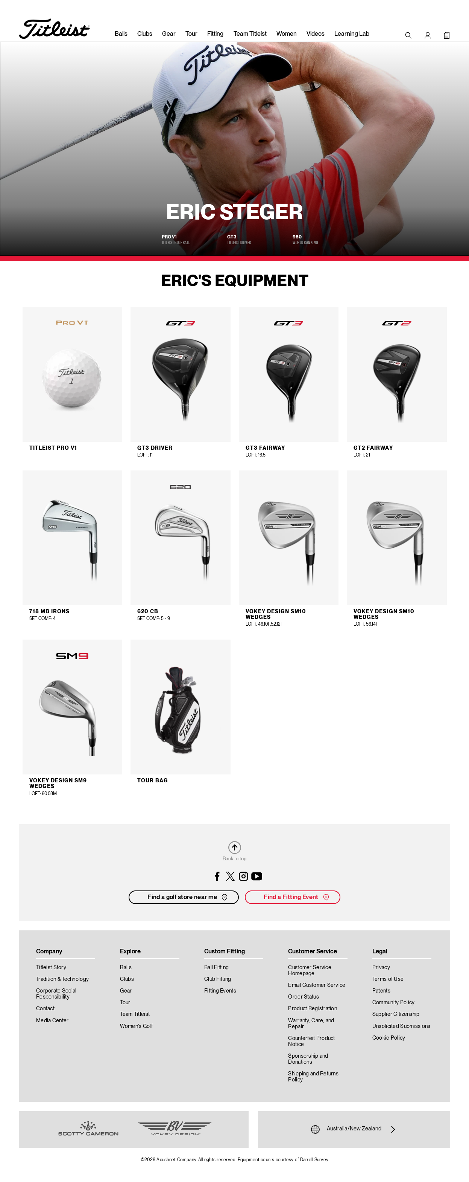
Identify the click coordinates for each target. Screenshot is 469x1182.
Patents (381, 991)
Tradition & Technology (62, 979)
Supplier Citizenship (396, 1014)
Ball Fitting (216, 967)
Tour (191, 34)
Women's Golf (136, 1026)
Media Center (52, 1021)
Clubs (144, 34)
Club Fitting (217, 979)
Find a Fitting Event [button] (297, 897)
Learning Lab (351, 34)
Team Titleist (250, 34)
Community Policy (393, 1002)
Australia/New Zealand (354, 1129)
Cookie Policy (388, 1038)
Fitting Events (220, 991)
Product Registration (312, 1008)
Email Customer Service (316, 985)
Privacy (381, 967)
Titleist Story (51, 967)
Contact (45, 1008)
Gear (169, 34)
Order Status (303, 997)
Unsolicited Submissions (401, 1026)
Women (286, 34)
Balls (121, 34)
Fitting (215, 34)
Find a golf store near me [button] (188, 897)
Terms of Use (388, 979)
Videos (316, 34)
